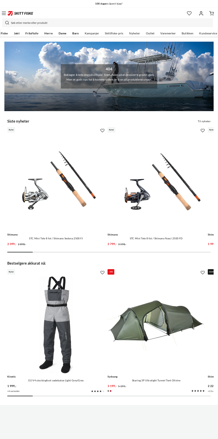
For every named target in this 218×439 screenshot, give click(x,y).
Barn (75, 33)
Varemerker (168, 33)
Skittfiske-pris (114, 33)
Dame (62, 33)
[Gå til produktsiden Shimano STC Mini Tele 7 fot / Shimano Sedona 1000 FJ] (171, 165)
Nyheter (134, 33)
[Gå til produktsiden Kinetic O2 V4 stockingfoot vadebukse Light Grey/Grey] (39, 274)
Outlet (150, 33)
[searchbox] (111, 22)
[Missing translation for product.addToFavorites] (68, 130)
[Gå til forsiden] (20, 13)
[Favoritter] (189, 13)
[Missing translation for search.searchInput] (5, 22)
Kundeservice (208, 33)
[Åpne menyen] (4, 13)
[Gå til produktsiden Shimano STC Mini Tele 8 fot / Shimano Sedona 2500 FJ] (39, 165)
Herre (48, 33)
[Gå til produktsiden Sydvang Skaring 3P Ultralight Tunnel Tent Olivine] (105, 274)
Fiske (4, 33)
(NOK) (109, 422)
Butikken (188, 33)
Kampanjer (92, 33)
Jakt (17, 33)
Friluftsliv (32, 33)
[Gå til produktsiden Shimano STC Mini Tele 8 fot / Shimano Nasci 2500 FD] (105, 165)
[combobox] (107, 22)
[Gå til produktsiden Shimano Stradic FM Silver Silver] (171, 274)
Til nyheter (204, 120)
